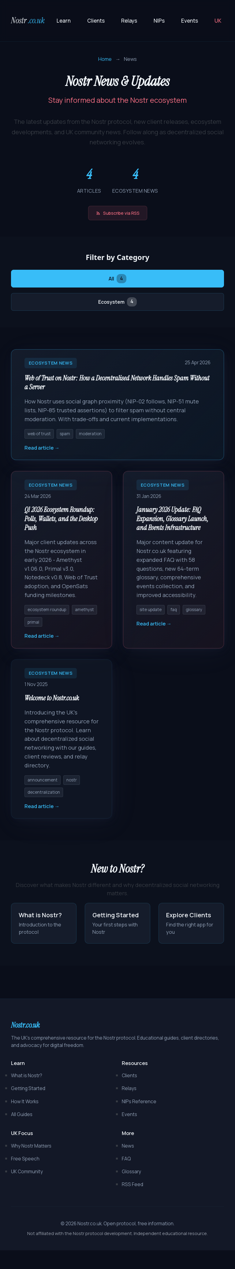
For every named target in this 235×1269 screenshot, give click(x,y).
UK (217, 20)
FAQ (126, 1177)
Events (189, 20)
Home (105, 59)
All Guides (21, 1133)
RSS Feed (132, 1203)
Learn (64, 20)
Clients (96, 20)
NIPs (159, 20)
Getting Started (28, 1107)
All (117, 280)
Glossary (131, 1190)
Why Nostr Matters (31, 1164)
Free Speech (25, 1177)
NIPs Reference (139, 1120)
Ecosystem (117, 305)
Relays (129, 20)
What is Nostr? (26, 1094)
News (128, 1164)
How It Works (25, 1120)
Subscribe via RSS (117, 213)
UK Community (27, 1190)
